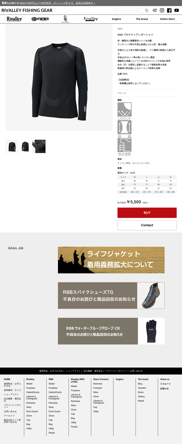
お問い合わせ (136, 371)
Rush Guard (32, 411)
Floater (74, 427)
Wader (29, 384)
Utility (28, 428)
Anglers (116, 19)
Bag (28, 424)
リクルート (165, 384)
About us (164, 379)
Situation (142, 388)
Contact (147, 225)
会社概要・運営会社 (93, 371)
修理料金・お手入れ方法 (51, 371)
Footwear (30, 388)
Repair (52, 433)
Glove (29, 415)
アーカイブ (9, 415)
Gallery (141, 396)
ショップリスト (73, 371)
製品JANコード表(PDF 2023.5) (12, 421)
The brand (142, 19)
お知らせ (164, 388)
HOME (7, 379)
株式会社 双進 (15, 248)
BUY (147, 213)
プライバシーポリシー (116, 371)
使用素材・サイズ (12, 390)
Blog (140, 384)
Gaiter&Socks (32, 392)
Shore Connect (100, 379)
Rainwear (30, 403)
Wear (28, 407)
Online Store (167, 19)
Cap (28, 420)
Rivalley (30, 379)
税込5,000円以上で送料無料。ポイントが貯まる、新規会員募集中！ (58, 3)
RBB (51, 379)
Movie (141, 392)
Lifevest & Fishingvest (31, 397)
